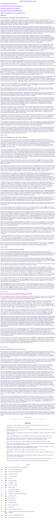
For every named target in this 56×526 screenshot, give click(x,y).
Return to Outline (3, 135)
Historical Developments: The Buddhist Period (11, 10)
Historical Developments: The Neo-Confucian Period (12, 13)
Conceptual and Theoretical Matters (8, 3)
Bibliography (3, 15)
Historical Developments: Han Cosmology (10, 8)
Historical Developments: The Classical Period (11, 6)
